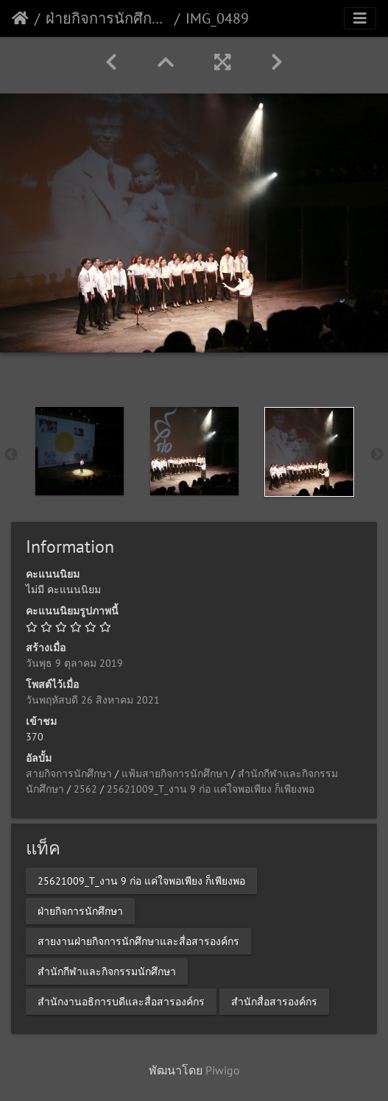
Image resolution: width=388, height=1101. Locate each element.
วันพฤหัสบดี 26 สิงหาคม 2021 (93, 700)
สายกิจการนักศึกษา (69, 773)
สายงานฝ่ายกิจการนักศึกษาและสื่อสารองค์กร (138, 941)
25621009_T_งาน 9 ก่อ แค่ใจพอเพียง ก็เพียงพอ (210, 789)
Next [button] (377, 454)
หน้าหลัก (20, 18)
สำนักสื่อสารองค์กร (274, 1001)
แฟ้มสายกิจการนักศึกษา (174, 773)
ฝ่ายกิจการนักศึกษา (107, 18)
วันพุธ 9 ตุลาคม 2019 (74, 663)
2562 (85, 789)
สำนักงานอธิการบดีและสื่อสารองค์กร (121, 1001)
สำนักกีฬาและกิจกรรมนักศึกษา (107, 971)
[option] (79, 451)
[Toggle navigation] (360, 18)
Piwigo (222, 1070)
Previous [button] (11, 454)
